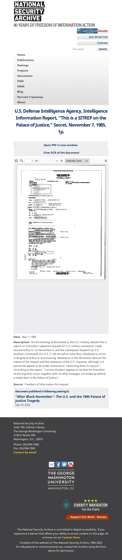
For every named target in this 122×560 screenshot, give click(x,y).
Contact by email (25, 452)
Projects (22, 70)
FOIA (20, 81)
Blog (20, 91)
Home (21, 54)
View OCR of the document (61, 152)
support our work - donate (88, 517)
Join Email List (98, 36)
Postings (23, 65)
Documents (24, 76)
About (21, 102)
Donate (103, 31)
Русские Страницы (30, 97)
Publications (25, 60)
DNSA (20, 86)
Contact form (71, 537)
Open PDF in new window (60, 145)
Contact (102, 42)
